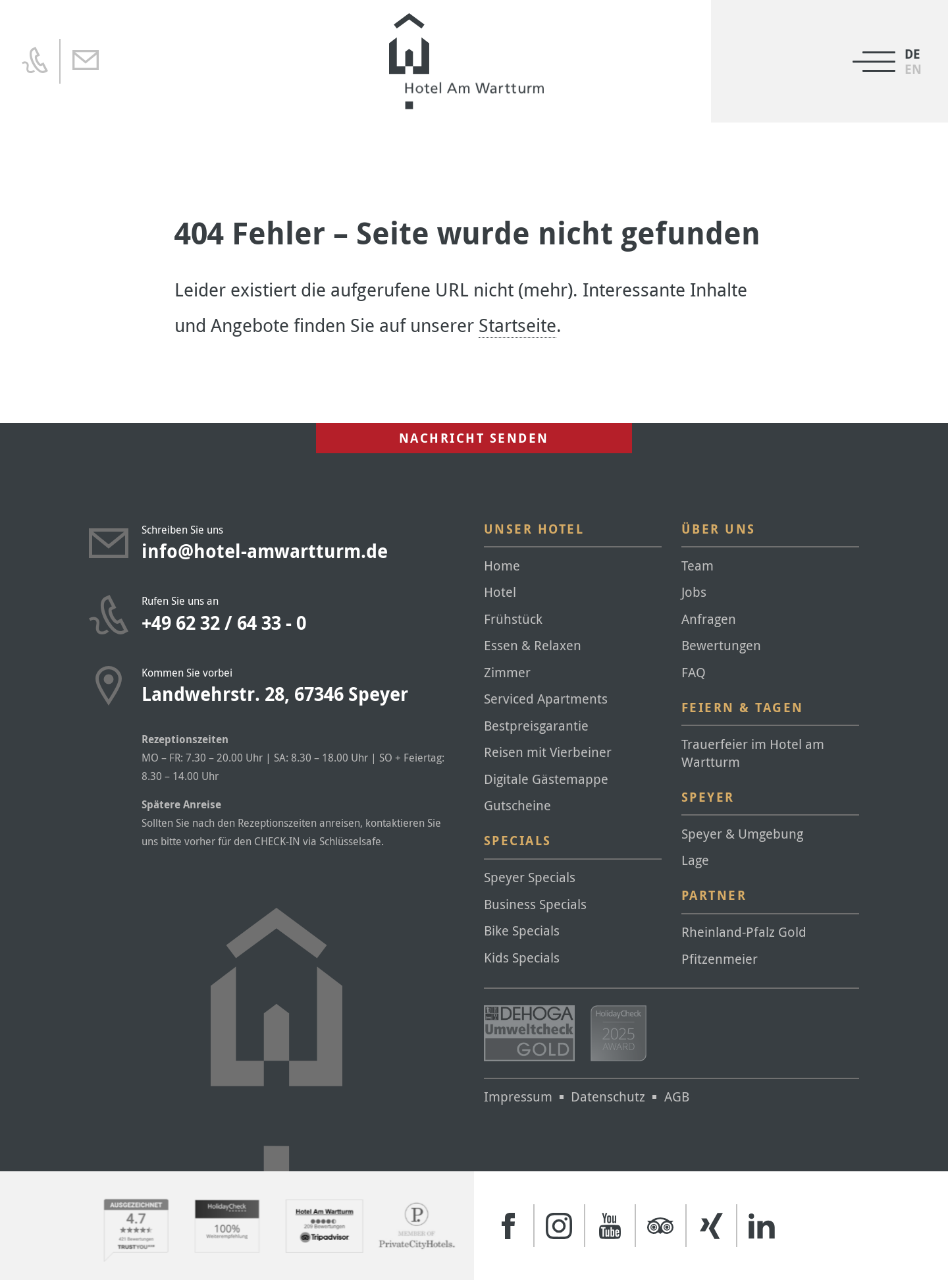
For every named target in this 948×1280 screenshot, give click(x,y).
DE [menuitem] (912, 54)
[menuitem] (913, 69)
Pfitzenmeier (719, 959)
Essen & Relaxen (532, 645)
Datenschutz (608, 1096)
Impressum (518, 1096)
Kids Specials (522, 957)
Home (502, 565)
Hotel (500, 592)
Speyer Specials (529, 877)
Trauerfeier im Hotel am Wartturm (752, 753)
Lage (695, 860)
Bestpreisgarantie (536, 726)
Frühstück (513, 619)
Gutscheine (517, 805)
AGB (676, 1096)
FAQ (693, 672)
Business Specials (535, 904)
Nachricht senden (474, 438)
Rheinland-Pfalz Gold (743, 932)
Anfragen (708, 619)
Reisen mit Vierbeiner (548, 752)
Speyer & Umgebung (742, 834)
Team (697, 565)
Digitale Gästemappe (546, 779)
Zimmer (507, 672)
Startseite (517, 325)
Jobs (693, 592)
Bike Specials (522, 930)
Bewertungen (721, 645)
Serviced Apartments (546, 699)
